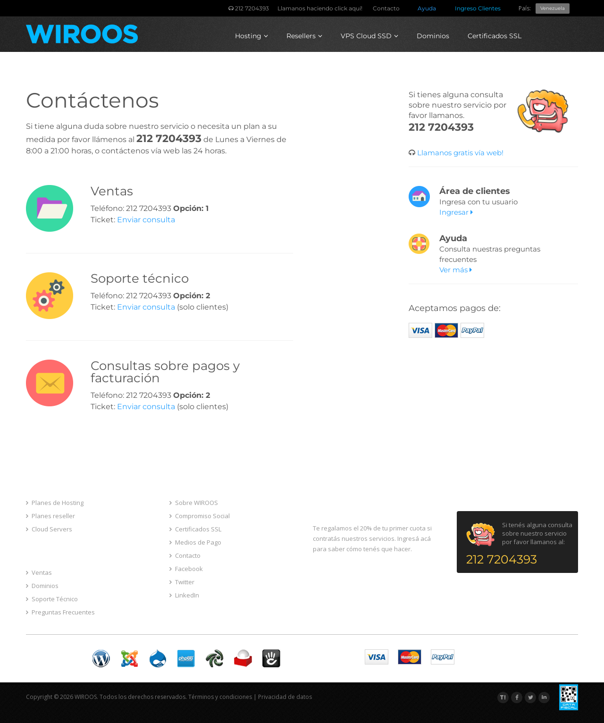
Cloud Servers (49, 529)
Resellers (304, 36)
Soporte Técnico (52, 599)
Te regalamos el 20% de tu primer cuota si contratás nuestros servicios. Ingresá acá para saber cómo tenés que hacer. (372, 538)
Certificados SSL (494, 36)
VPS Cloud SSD (369, 36)
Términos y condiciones (220, 697)
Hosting (251, 36)
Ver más (455, 269)
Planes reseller (50, 516)
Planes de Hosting (55, 502)
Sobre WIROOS (193, 502)
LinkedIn (184, 595)
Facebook (186, 568)
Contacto (386, 8)
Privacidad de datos (285, 697)
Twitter (181, 582)
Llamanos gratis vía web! (459, 152)
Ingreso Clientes (478, 8)
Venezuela (552, 8)
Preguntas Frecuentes (60, 612)
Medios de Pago (195, 542)
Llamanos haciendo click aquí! (319, 8)
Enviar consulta (146, 219)
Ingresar (456, 212)
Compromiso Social (199, 516)
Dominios (433, 36)
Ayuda (427, 8)
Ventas (39, 572)
